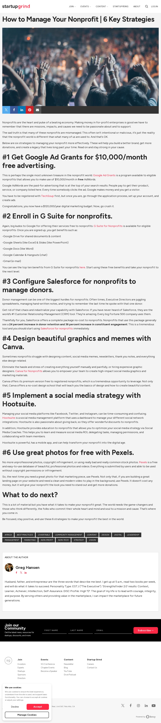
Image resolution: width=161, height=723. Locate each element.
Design (105, 535)
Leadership (133, 535)
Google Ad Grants (104, 175)
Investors (22, 664)
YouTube (68, 671)
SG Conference (48, 664)
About (136, 6)
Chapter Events (47, 667)
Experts (21, 667)
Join (71, 6)
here (82, 267)
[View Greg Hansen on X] (21, 572)
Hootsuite (9, 417)
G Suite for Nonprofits (108, 226)
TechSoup (47, 196)
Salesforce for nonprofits (57, 328)
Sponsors (22, 675)
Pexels (143, 462)
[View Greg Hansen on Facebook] (16, 572)
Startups (21, 671)
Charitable (44, 535)
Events (85, 6)
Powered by (146, 716)
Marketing (29, 540)
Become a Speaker (49, 671)
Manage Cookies (27, 715)
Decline (15, 706)
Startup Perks (120, 6)
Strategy (79, 540)
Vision (92, 540)
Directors (21, 678)
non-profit (47, 540)
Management (12, 540)
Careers (90, 664)
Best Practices (25, 535)
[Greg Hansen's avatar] (9, 567)
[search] (146, 6)
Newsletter (68, 664)
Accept (37, 706)
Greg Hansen (27, 567)
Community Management (68, 535)
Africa (8, 535)
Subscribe (144, 630)
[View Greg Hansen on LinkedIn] (25, 572)
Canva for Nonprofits (28, 371)
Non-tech (63, 540)
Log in (154, 6)
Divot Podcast (70, 675)
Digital (118, 535)
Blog (66, 667)
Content (101, 6)
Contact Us (92, 667)
